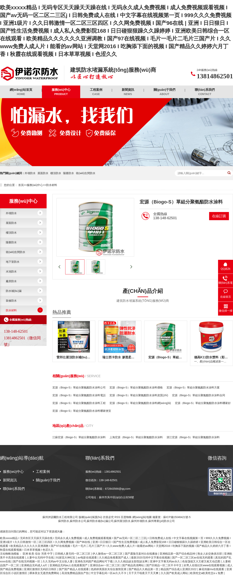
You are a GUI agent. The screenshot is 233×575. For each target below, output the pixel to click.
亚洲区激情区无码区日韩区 (40, 569)
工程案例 (96, 92)
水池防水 (11, 271)
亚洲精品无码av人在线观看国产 (69, 565)
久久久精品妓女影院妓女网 (131, 561)
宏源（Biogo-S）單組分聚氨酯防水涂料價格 (136, 387)
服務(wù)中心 (61, 92)
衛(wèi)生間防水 (85, 173)
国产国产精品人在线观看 (74, 569)
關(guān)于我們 (165, 92)
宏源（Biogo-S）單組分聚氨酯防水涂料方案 (193, 387)
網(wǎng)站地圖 (142, 517)
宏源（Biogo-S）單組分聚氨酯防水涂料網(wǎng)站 (140, 403)
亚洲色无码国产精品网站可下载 (94, 561)
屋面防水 (42, 173)
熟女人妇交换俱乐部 (210, 553)
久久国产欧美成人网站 (175, 573)
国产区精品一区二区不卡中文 (164, 565)
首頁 (21, 185)
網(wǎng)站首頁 (21, 92)
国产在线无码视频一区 (27, 561)
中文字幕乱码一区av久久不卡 (109, 573)
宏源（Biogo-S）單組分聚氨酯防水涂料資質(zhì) (139, 395)
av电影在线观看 (88, 557)
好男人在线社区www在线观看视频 (205, 565)
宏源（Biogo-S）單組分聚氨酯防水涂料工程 (79, 403)
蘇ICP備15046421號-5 (176, 517)
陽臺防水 (68, 173)
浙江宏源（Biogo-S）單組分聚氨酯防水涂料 (193, 437)
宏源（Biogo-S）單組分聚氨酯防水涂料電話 (79, 395)
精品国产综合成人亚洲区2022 (179, 569)
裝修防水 (11, 300)
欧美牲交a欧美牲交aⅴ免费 (207, 573)
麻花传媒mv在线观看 (212, 569)
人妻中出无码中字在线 (41, 557)
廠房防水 (11, 281)
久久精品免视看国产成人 (114, 557)
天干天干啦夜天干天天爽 (144, 573)
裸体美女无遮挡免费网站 (44, 573)
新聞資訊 (128, 92)
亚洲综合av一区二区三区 (105, 565)
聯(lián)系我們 (205, 92)
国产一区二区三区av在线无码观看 (193, 557)
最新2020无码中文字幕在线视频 (150, 557)
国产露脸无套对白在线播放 (141, 553)
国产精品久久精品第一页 (144, 569)
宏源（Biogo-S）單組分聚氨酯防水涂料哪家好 (203, 403)
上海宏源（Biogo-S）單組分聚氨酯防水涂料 (136, 437)
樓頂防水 (55, 173)
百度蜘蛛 (126, 517)
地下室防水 (12, 261)
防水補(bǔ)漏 (14, 290)
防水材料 (51, 185)
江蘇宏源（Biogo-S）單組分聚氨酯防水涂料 (79, 437)
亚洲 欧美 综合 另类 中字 (38, 553)
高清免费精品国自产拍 (76, 573)
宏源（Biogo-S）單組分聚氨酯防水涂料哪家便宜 (81, 410)
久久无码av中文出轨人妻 (58, 561)
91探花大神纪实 (66, 557)
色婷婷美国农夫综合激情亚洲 (109, 569)
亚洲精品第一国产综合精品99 (178, 553)
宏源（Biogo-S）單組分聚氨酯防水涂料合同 (198, 395)
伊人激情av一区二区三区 (107, 553)
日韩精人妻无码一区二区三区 (73, 553)
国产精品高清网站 (133, 565)
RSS (117, 517)
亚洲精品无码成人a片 (34, 565)
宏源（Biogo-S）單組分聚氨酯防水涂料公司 (79, 387)
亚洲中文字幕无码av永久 (165, 561)
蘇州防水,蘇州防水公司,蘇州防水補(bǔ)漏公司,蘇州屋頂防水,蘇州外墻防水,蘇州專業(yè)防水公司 (116, 521)
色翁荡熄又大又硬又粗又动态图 (201, 561)
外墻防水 (30, 173)
